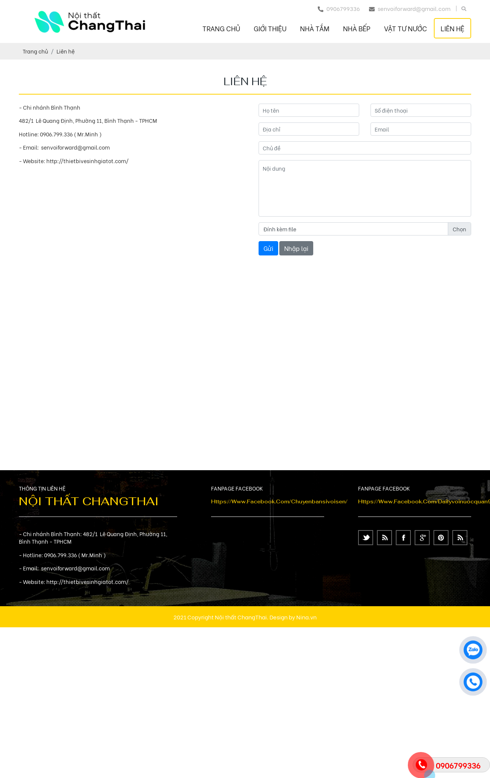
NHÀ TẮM (314, 28)
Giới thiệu (270, 28)
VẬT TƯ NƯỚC (405, 28)
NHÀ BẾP (357, 28)
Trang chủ (221, 28)
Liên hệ (452, 28)
